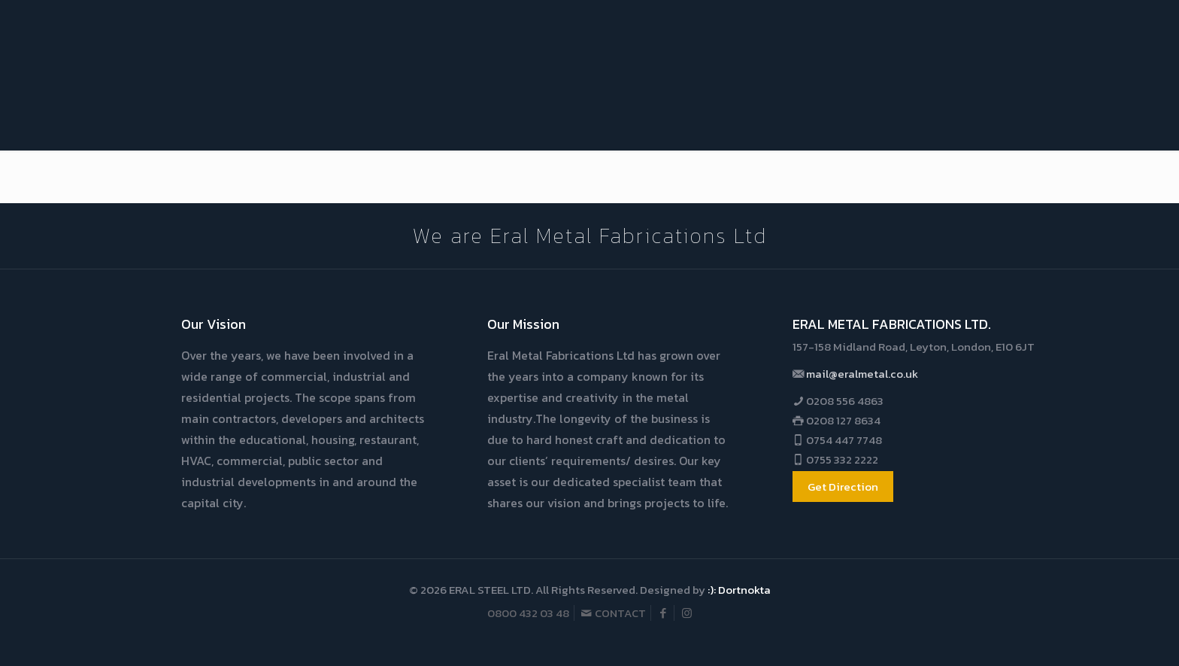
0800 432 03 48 (528, 613)
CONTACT (613, 613)
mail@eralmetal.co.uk (861, 373)
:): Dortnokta (739, 589)
